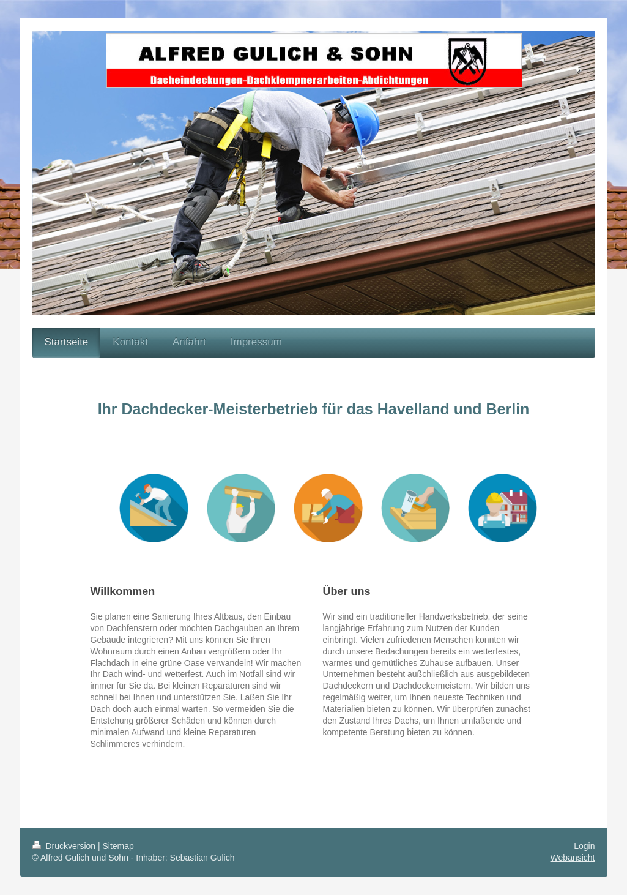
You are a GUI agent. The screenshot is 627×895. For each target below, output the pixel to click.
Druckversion (65, 846)
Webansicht (573, 858)
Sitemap (118, 846)
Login (584, 846)
